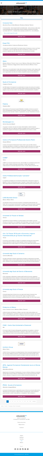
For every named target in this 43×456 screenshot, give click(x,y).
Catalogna (22, 437)
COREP (5, 158)
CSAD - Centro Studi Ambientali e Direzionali (17, 325)
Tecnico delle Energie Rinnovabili (10, 33)
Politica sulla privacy (22, 422)
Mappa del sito (21, 424)
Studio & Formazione (9, 82)
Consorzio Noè (7, 23)
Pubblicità (21, 427)
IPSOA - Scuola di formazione (12, 385)
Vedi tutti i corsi (21, 36)
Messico (21, 442)
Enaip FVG (6, 43)
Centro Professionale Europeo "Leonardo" (16, 176)
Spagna (21, 435)
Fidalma (5, 104)
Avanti (34, 401)
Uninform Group (8, 347)
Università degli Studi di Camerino (13, 253)
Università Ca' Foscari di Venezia (13, 215)
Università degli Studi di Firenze (13, 289)
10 (30, 401)
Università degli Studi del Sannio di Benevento (17, 271)
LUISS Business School (10, 198)
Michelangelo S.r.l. (8, 122)
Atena (4, 61)
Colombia (21, 439)
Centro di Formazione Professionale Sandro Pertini (19, 140)
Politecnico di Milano (9, 307)
